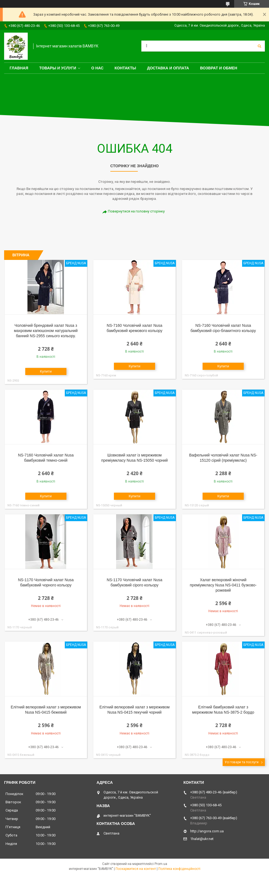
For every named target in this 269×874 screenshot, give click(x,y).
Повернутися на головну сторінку (136, 211)
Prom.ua (161, 864)
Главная (19, 68)
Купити (46, 371)
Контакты (125, 68)
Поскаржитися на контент (136, 869)
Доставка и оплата (168, 68)
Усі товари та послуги (242, 762)
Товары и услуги (57, 68)
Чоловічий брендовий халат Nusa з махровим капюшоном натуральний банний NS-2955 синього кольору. (46, 330)
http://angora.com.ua (207, 831)
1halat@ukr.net (202, 839)
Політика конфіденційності (179, 869)
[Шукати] (259, 46)
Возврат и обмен (218, 68)
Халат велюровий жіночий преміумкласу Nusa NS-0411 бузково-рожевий (223, 585)
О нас (97, 68)
